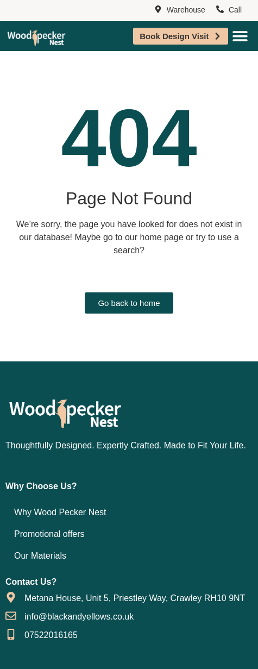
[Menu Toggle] (240, 36)
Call (235, 9)
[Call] (220, 9)
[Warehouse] (158, 9)
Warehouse (186, 9)
